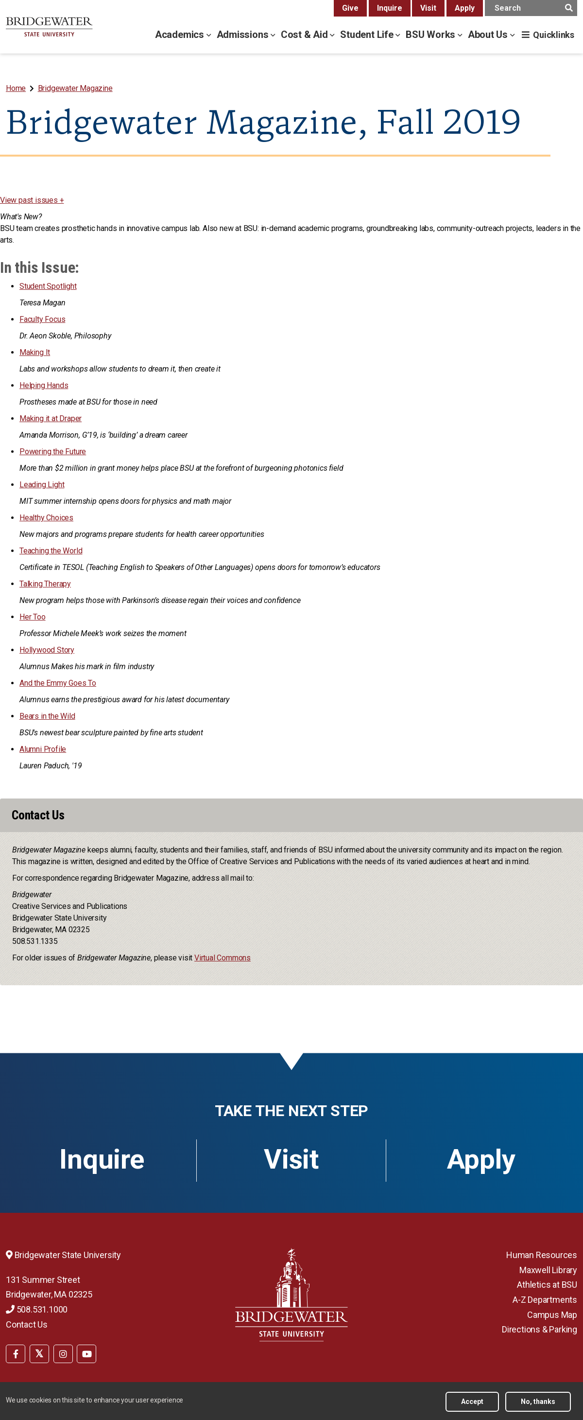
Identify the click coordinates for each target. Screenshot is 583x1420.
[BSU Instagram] (63, 1354)
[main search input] (531, 8)
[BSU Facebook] (15, 1354)
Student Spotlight (48, 286)
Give (350, 8)
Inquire (389, 8)
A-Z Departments (545, 1300)
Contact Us (27, 1324)
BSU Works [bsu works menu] (432, 34)
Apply (465, 8)
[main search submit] (569, 8)
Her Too (32, 616)
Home (16, 88)
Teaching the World (50, 550)
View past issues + (32, 200)
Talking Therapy (45, 583)
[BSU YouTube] (86, 1354)
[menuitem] (17, 88)
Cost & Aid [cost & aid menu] (305, 34)
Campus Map (552, 1315)
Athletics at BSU (547, 1284)
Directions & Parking (539, 1329)
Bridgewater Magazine (75, 88)
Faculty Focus (42, 319)
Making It (34, 352)
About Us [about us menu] (489, 34)
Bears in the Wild (47, 716)
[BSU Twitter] (39, 1354)
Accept (472, 1401)
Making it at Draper (50, 418)
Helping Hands (43, 385)
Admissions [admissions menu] (244, 34)
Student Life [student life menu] (367, 34)
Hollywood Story (46, 650)
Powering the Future (52, 451)
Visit (428, 8)
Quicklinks (553, 35)
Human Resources (541, 1255)
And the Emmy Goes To (57, 683)
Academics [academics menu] (180, 34)
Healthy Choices (46, 517)
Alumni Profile (42, 749)
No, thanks (538, 1401)
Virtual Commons (222, 957)
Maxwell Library (548, 1270)
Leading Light (41, 484)
